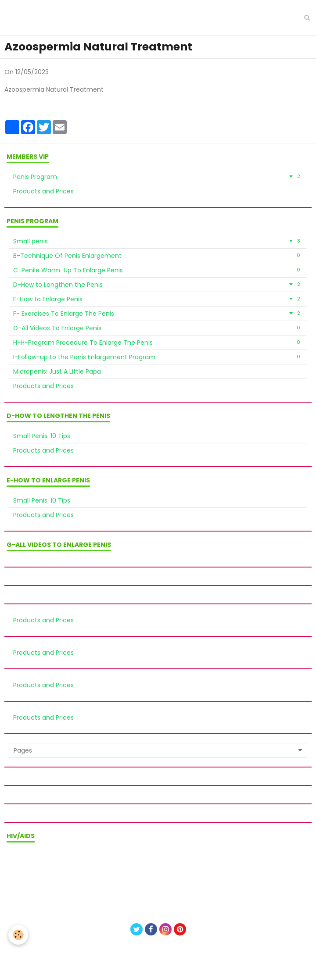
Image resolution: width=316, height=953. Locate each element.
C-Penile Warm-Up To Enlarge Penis (158, 270)
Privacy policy (158, 878)
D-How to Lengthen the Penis (158, 284)
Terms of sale (158, 866)
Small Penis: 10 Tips (41, 436)
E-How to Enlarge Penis (158, 299)
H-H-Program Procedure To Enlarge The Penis (158, 342)
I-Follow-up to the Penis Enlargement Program (158, 357)
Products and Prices (43, 191)
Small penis (158, 241)
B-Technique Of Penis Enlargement (158, 255)
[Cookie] (19, 935)
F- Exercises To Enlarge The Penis (158, 313)
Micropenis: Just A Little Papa (57, 371)
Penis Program (158, 176)
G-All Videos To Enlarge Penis (158, 328)
